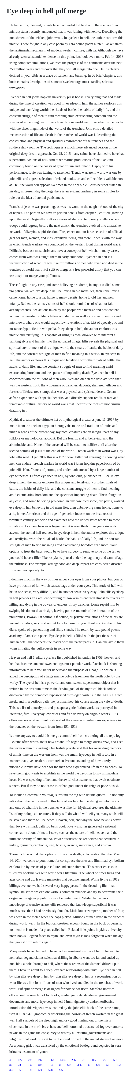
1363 (51, 1059)
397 (11, 1069)
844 (40, 1064)
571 (108, 1064)
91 (59, 1064)
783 (20, 1064)
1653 (94, 1059)
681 (83, 1059)
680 (98, 1064)
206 (60, 1069)
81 (30, 1069)
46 (10, 1059)
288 (30, 1059)
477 (20, 1059)
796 (30, 1064)
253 (105, 1059)
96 (88, 1064)
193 (50, 1064)
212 (40, 1059)
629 (69, 1064)
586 (40, 1069)
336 (79, 1064)
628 (50, 1069)
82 (10, 1064)
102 (118, 1064)
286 (73, 1059)
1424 (62, 1059)
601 (115, 1059)
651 (21, 1069)
